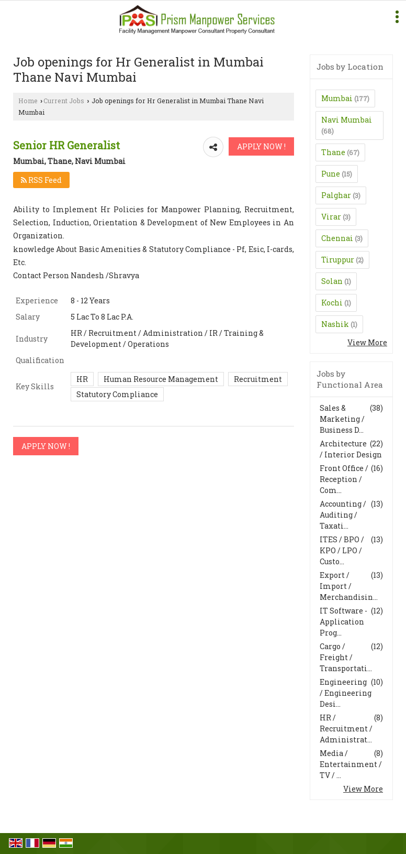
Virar (331, 217)
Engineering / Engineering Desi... (345, 693)
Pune (330, 174)
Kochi (332, 303)
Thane (333, 152)
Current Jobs (63, 100)
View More (367, 342)
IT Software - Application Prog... (343, 622)
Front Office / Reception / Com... (344, 479)
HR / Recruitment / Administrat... (346, 728)
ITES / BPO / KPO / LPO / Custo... (342, 550)
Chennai (337, 238)
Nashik (335, 324)
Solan (332, 281)
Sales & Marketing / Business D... (342, 419)
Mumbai (337, 98)
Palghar (336, 195)
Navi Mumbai (346, 120)
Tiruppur (337, 260)
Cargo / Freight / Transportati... (346, 657)
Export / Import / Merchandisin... (349, 586)
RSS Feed (41, 180)
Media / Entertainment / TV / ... (351, 764)
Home (28, 100)
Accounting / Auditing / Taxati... (343, 515)
